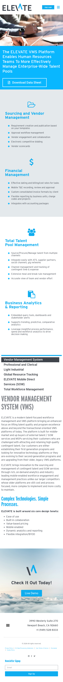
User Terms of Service (42, 648)
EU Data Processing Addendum (24, 648)
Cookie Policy (11, 650)
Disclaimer (54, 648)
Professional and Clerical (20, 364)
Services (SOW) (14, 384)
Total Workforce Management (24, 389)
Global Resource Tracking (21, 374)
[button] (58, 7)
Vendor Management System (23, 359)
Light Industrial (14, 369)
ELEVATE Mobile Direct (19, 379)
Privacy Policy (9, 648)
